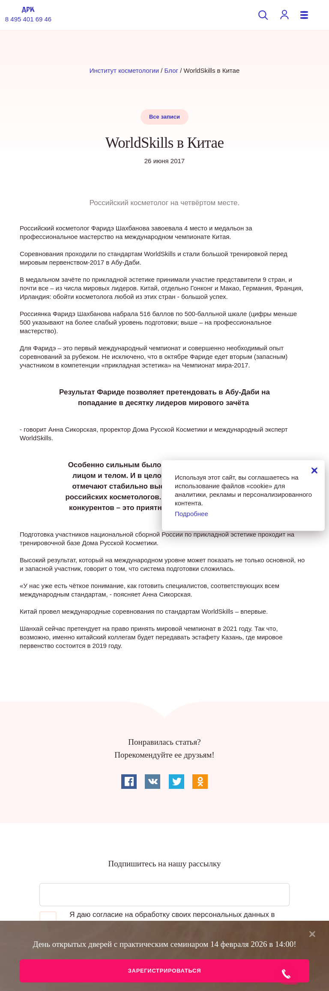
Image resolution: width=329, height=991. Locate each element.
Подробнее (191, 513)
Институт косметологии (124, 70)
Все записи (164, 116)
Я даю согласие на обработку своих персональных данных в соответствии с (157, 919)
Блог (171, 70)
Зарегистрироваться (164, 970)
